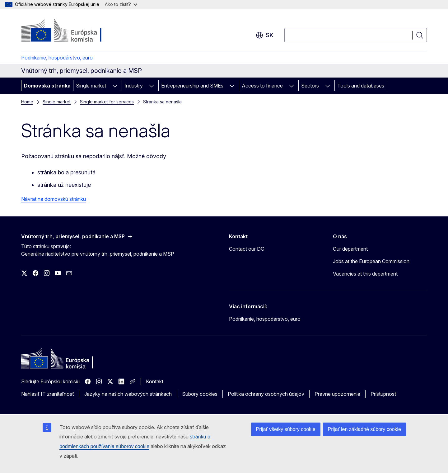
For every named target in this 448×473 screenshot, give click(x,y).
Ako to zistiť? (121, 4)
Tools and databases (360, 86)
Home (27, 101)
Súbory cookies (199, 394)
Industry (133, 86)
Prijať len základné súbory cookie (364, 429)
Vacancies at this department (365, 274)
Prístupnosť (383, 394)
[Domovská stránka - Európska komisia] (71, 31)
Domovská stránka (47, 86)
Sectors (310, 86)
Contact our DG (246, 249)
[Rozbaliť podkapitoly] (115, 86)
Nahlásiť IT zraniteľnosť (47, 394)
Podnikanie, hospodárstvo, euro (57, 57)
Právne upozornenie (337, 394)
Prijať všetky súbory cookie (285, 429)
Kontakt (154, 381)
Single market (91, 86)
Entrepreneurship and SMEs (192, 86)
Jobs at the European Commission (371, 261)
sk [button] (264, 35)
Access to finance (262, 86)
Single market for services (107, 101)
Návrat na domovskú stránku (53, 199)
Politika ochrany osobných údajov (266, 394)
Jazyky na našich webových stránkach (128, 394)
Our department (350, 249)
